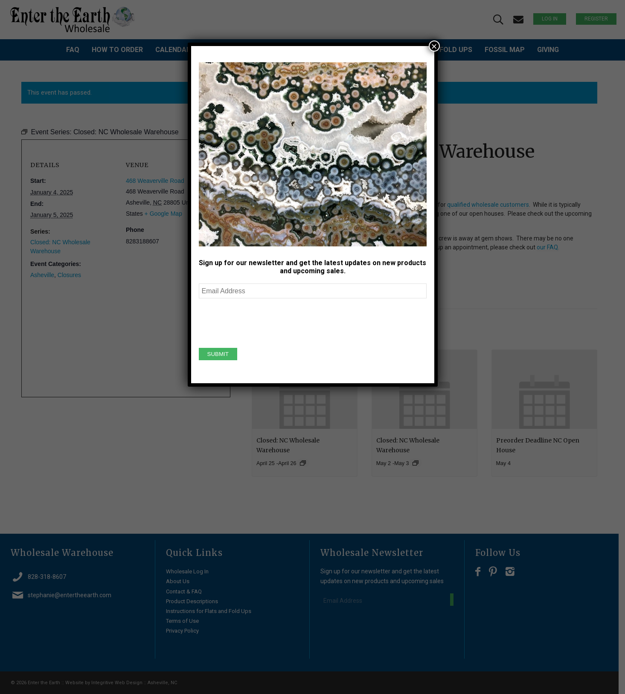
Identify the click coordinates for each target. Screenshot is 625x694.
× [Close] (434, 46)
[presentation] (263, 321)
